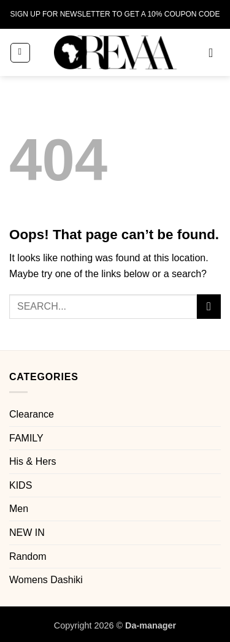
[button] (20, 53)
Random (27, 556)
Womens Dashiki (46, 580)
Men (18, 508)
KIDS (20, 485)
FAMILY (26, 438)
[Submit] (209, 306)
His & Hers (32, 461)
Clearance (31, 414)
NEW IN (27, 532)
